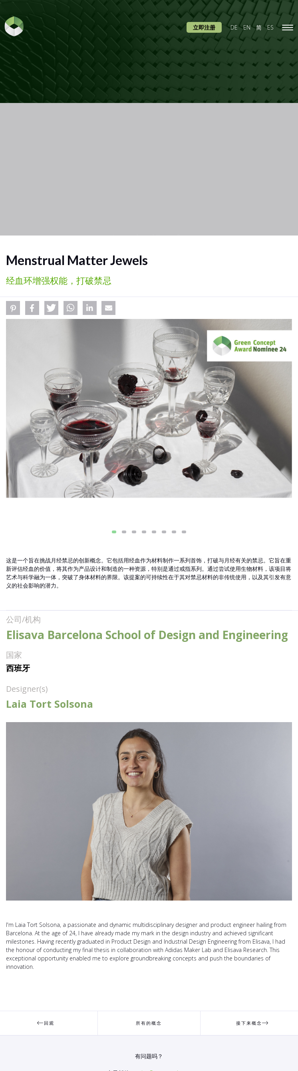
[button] (13, 308)
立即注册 (204, 27)
